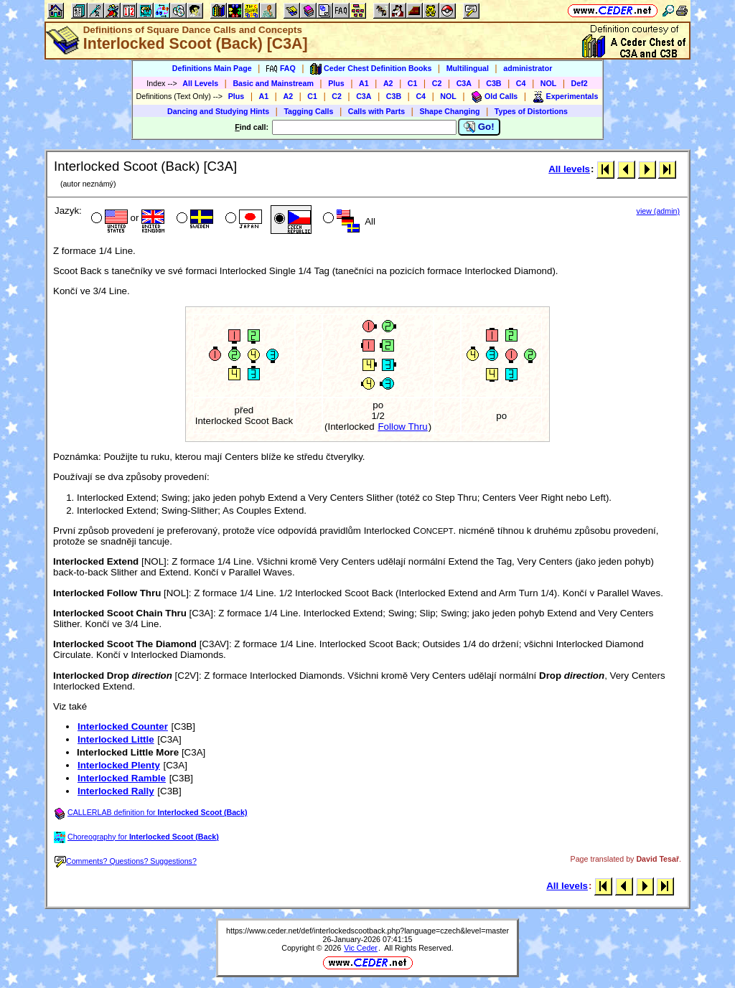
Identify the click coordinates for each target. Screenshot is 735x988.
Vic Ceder (361, 948)
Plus (336, 83)
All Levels (200, 83)
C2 (437, 83)
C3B (493, 83)
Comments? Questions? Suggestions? (126, 861)
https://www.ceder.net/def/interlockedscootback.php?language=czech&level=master (367, 930)
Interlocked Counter (123, 726)
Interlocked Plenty (119, 765)
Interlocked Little (116, 739)
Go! (479, 127)
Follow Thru (402, 426)
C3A (464, 83)
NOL (548, 83)
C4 (521, 83)
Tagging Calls (308, 111)
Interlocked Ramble (122, 778)
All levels (569, 169)
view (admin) (658, 211)
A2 (388, 83)
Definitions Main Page (212, 68)
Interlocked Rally (116, 791)
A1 (364, 83)
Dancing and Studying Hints (218, 111)
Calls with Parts (376, 111)
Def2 (579, 83)
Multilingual (467, 68)
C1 (413, 83)
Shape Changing (449, 111)
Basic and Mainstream (273, 83)
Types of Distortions (531, 111)
